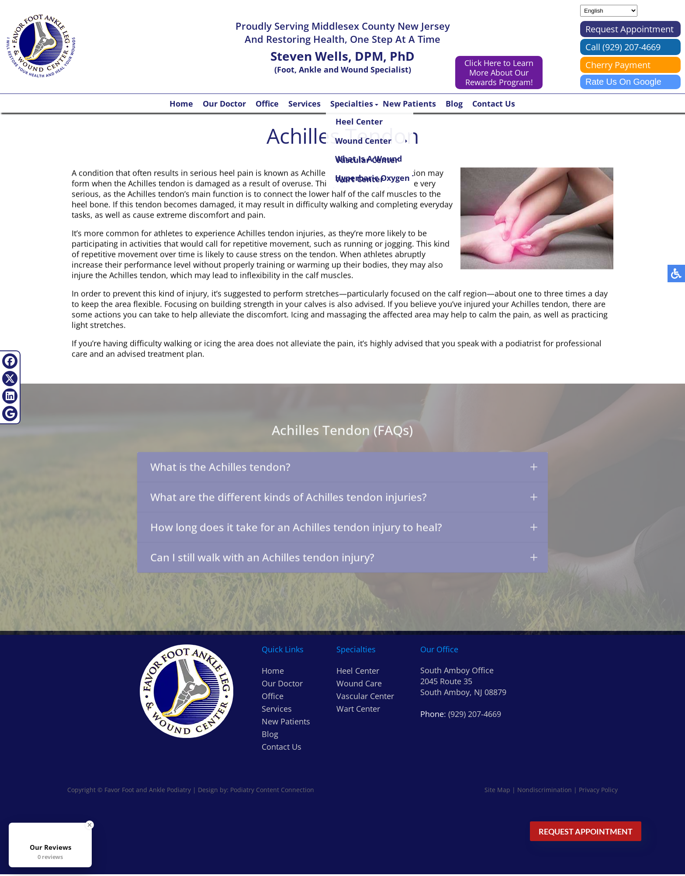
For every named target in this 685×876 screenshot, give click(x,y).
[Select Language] (608, 11)
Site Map (497, 791)
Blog (454, 103)
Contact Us (493, 103)
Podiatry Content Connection (272, 791)
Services (304, 103)
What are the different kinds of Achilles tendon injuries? (344, 499)
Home (181, 103)
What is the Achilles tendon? (344, 469)
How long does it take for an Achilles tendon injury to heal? (344, 530)
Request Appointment (629, 29)
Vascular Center (365, 697)
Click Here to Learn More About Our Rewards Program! (498, 72)
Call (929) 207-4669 (623, 47)
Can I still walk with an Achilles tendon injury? (344, 561)
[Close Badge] (89, 825)
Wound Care (359, 685)
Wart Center (358, 710)
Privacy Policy (598, 791)
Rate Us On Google (623, 82)
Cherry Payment (617, 65)
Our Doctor (224, 103)
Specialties (351, 103)
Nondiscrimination (544, 791)
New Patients (409, 103)
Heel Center (357, 672)
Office (267, 103)
